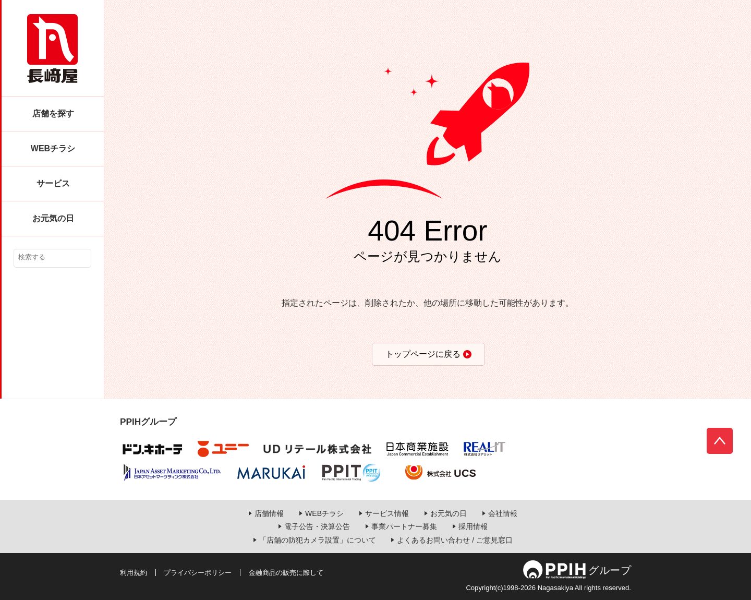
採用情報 (473, 526)
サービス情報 (387, 513)
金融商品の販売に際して (286, 573)
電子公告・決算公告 (317, 526)
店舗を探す (53, 113)
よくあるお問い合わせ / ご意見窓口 (455, 540)
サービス (53, 183)
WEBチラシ (53, 148)
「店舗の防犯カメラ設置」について (317, 540)
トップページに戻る (423, 354)
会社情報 (502, 513)
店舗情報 (269, 513)
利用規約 (133, 573)
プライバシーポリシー (198, 573)
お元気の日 (53, 218)
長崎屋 (52, 48)
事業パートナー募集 (404, 526)
